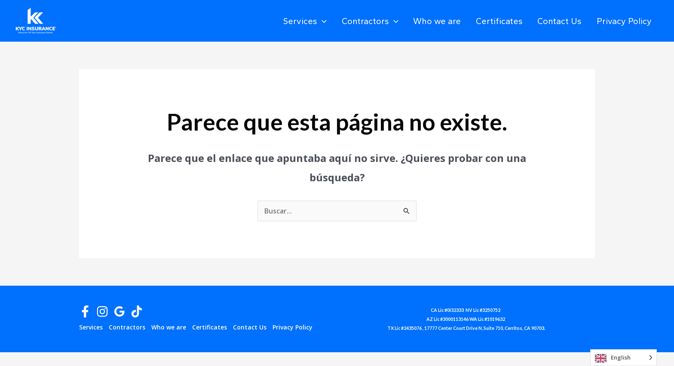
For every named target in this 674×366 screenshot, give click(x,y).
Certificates (516, 21)
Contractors (402, 21)
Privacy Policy (627, 21)
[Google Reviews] (119, 311)
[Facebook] (85, 311)
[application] (361, 21)
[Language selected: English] (623, 357)
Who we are (462, 21)
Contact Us (570, 21)
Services (344, 21)
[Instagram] (102, 311)
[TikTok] (137, 311)
